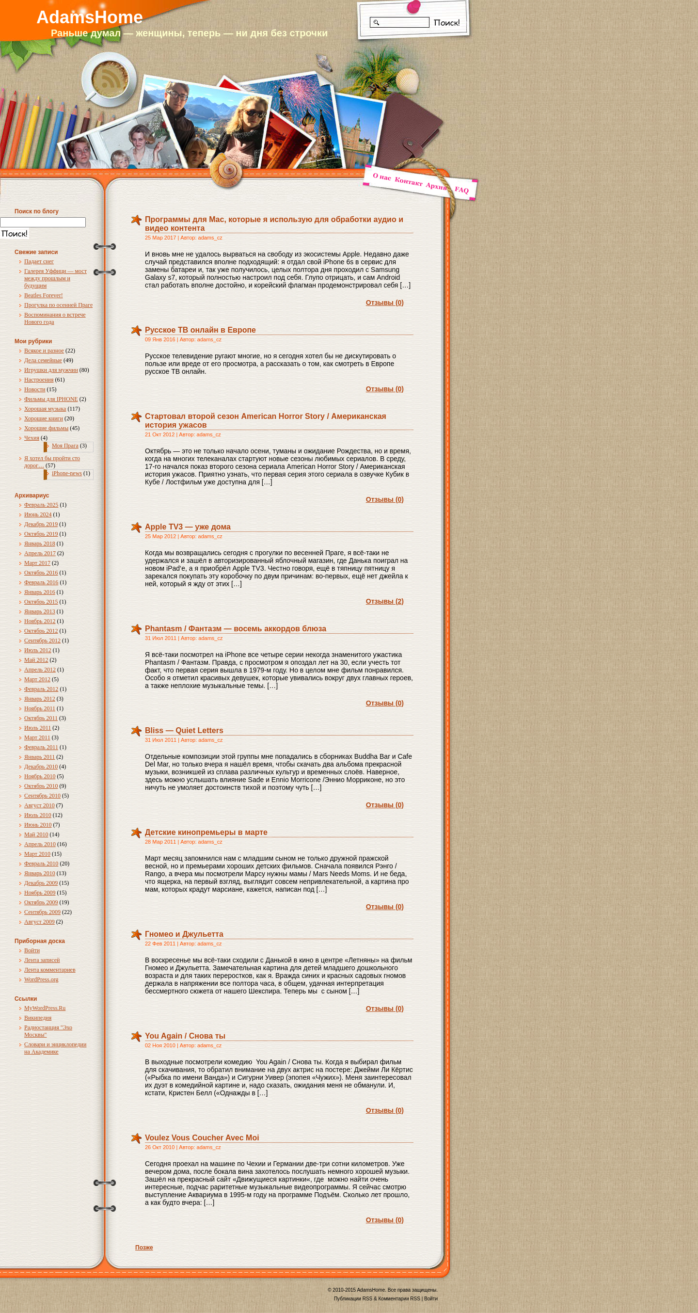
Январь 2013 (39, 611)
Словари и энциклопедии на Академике (55, 1048)
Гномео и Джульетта (184, 934)
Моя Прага (65, 445)
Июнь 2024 (38, 514)
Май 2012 (36, 659)
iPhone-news (67, 473)
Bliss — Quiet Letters (184, 730)
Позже (144, 1247)
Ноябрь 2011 (39, 708)
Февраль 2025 (41, 504)
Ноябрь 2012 (40, 621)
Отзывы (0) (385, 302)
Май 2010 (36, 834)
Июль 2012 (37, 650)
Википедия (37, 1017)
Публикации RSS (353, 1298)
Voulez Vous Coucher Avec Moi (202, 1138)
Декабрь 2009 (41, 883)
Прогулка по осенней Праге (58, 305)
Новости (35, 389)
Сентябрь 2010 (42, 795)
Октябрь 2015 (41, 601)
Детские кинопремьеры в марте (206, 832)
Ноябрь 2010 (40, 776)
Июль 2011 (37, 727)
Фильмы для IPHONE (51, 399)
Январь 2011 (39, 756)
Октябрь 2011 (41, 718)
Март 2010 (37, 853)
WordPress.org (41, 979)
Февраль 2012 (41, 689)
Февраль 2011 (41, 747)
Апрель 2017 (40, 553)
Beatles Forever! (43, 295)
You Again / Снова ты (185, 1036)
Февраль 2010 (41, 863)
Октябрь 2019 (41, 533)
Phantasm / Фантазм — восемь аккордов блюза (235, 628)
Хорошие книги (43, 418)
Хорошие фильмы (46, 428)
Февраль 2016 (41, 582)
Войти (32, 950)
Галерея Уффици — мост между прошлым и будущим (55, 278)
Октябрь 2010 (41, 786)
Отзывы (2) (385, 601)
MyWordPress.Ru (44, 1008)
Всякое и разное (44, 350)
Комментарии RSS (399, 1298)
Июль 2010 (37, 815)
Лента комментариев (50, 969)
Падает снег (39, 261)
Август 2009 (39, 921)
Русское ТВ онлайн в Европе (200, 330)
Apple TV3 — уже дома (188, 527)
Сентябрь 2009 (42, 912)
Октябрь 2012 (41, 630)
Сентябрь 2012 (42, 640)
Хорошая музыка (45, 408)
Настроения (39, 379)
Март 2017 (37, 563)
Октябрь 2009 (41, 902)
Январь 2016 (39, 592)
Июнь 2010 (38, 824)
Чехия (31, 437)
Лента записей (42, 960)
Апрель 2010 (40, 844)
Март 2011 (37, 737)
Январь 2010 (39, 873)
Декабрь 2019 (41, 524)
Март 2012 (37, 679)
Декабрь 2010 (41, 766)
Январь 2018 (39, 543)
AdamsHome (89, 17)
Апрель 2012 (40, 669)
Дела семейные (43, 360)
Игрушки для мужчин (51, 370)
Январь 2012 (39, 698)
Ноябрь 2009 (40, 892)
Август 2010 (39, 805)
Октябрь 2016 (41, 572)
